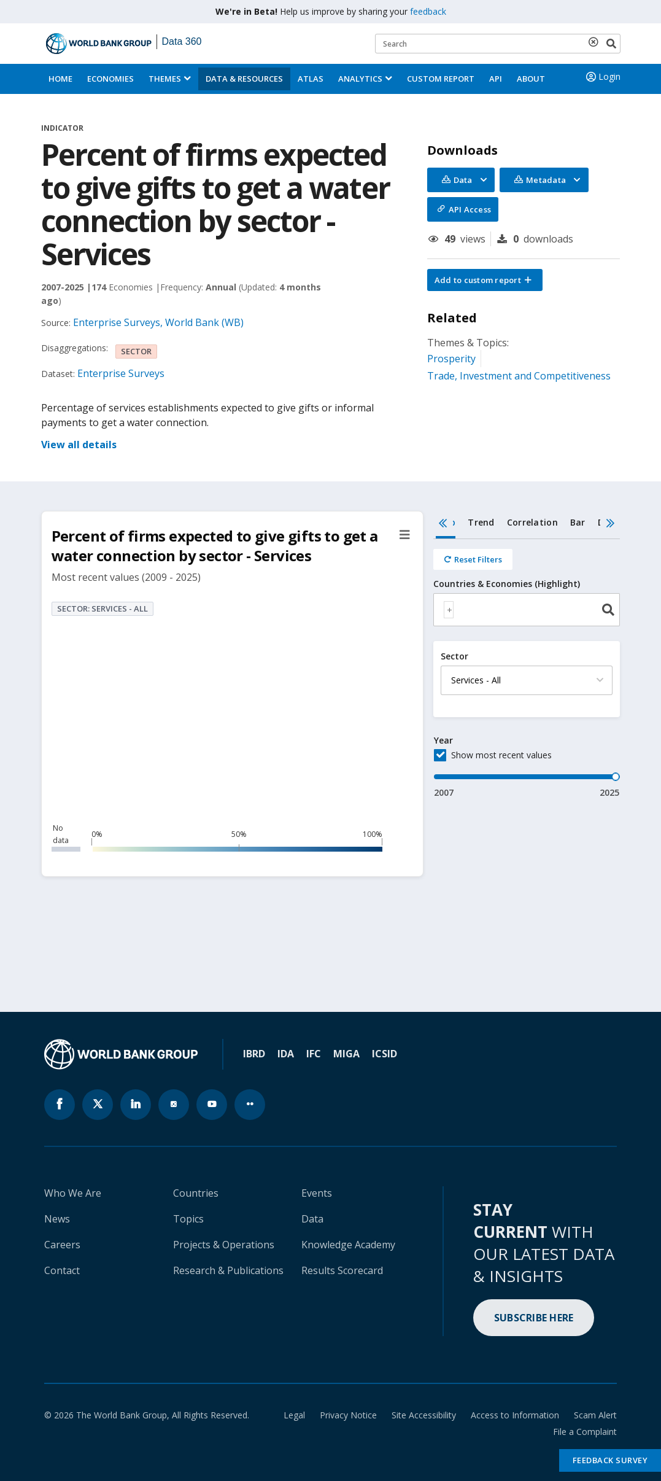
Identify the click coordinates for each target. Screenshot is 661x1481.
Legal (294, 1415)
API (495, 78)
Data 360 (182, 41)
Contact (62, 1270)
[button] (485, 280)
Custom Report (440, 78)
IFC (313, 1053)
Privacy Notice (348, 1415)
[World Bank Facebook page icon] (59, 1104)
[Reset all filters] (472, 559)
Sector (454, 656)
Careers (62, 1244)
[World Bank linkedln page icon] (135, 1104)
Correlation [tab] (532, 522)
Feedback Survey (610, 1460)
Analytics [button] (360, 78)
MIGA (346, 1053)
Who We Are (72, 1193)
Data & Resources (244, 78)
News (57, 1219)
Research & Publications (228, 1270)
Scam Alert (595, 1415)
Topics (188, 1219)
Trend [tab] (481, 522)
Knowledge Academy (348, 1244)
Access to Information (515, 1415)
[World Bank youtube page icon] (212, 1104)
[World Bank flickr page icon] (250, 1104)
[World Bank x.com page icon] (97, 1104)
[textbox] (449, 609)
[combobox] (526, 609)
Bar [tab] (578, 522)
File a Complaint (585, 1431)
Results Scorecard (342, 1270)
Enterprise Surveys (120, 373)
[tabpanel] (526, 668)
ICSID (384, 1053)
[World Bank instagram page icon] (174, 1104)
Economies (110, 78)
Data (312, 1219)
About (531, 78)
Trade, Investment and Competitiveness (519, 376)
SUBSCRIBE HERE (534, 1317)
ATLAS (310, 78)
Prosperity (451, 358)
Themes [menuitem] (165, 78)
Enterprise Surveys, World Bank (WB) (158, 322)
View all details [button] (79, 444)
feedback (428, 11)
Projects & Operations (223, 1244)
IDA (285, 1053)
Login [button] (602, 76)
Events (316, 1193)
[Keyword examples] (497, 43)
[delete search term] (596, 42)
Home (60, 78)
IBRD (254, 1053)
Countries (195, 1193)
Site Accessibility (424, 1415)
